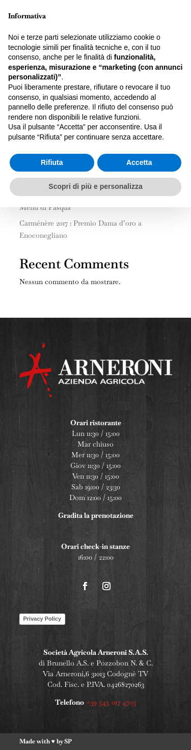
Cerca (157, 157)
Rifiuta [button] (52, 705)
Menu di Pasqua (45, 207)
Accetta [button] (139, 705)
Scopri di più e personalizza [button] (95, 729)
